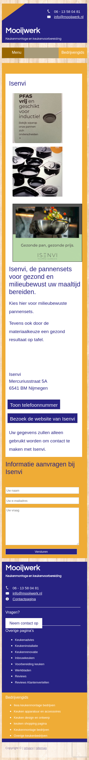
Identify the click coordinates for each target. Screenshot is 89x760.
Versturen (41, 551)
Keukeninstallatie (26, 646)
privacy (29, 748)
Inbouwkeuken (25, 658)
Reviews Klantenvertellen (32, 682)
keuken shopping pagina (30, 723)
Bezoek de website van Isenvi (42, 418)
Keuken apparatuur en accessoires (37, 711)
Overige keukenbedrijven (30, 735)
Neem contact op (23, 623)
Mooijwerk (22, 31)
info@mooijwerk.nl (69, 17)
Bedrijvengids (72, 52)
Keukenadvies (24, 640)
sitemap (41, 748)
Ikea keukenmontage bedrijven (34, 705)
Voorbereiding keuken (29, 664)
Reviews (20, 676)
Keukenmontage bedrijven (31, 729)
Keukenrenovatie (26, 652)
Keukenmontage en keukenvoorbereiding (33, 38)
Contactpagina (24, 599)
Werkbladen (23, 670)
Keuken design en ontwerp (32, 717)
